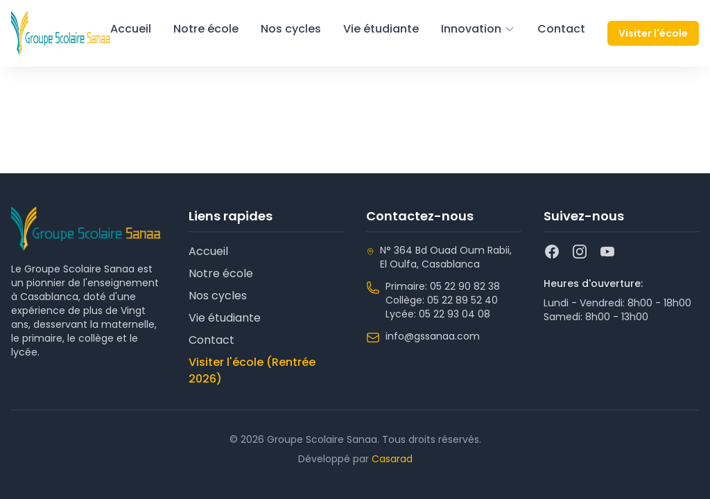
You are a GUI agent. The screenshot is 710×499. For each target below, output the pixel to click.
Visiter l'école (653, 33)
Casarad (392, 459)
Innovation (478, 29)
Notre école (206, 29)
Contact (561, 29)
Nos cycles (291, 29)
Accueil (130, 29)
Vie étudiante (381, 29)
